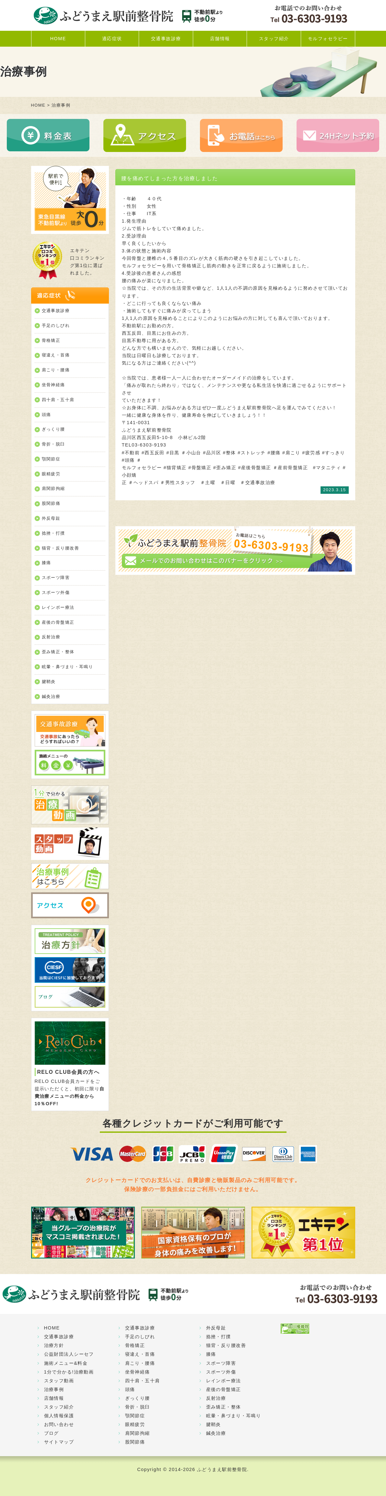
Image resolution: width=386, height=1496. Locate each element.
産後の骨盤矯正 (58, 622)
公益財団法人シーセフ (69, 1354)
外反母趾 (51, 518)
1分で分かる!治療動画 (69, 1371)
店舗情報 (220, 38)
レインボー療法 (58, 607)
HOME (58, 38)
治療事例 (54, 1389)
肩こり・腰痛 (56, 369)
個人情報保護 (59, 1415)
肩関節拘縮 (53, 488)
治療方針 (54, 1345)
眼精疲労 (51, 473)
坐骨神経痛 (53, 384)
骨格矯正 (51, 340)
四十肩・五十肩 (58, 399)
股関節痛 (51, 503)
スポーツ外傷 (56, 592)
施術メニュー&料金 (66, 1363)
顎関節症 (51, 459)
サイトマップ (59, 1441)
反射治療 (51, 636)
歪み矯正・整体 (58, 651)
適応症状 (112, 38)
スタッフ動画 (59, 1380)
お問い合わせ (59, 1424)
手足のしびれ (56, 325)
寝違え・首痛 (56, 355)
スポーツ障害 (56, 577)
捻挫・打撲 (53, 533)
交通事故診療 (166, 38)
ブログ (51, 1433)
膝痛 (46, 562)
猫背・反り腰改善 (60, 548)
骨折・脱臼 (53, 444)
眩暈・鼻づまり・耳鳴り (67, 666)
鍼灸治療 (51, 696)
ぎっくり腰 (53, 429)
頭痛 (46, 414)
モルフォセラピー (328, 38)
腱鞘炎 (49, 681)
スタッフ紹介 (274, 38)
